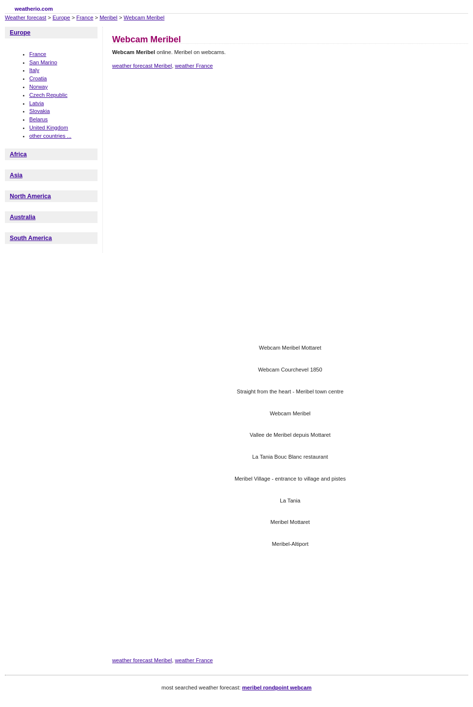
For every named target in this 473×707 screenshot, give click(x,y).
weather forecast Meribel (142, 66)
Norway (38, 87)
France (85, 17)
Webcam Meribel (144, 17)
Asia (16, 175)
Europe (61, 17)
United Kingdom (48, 127)
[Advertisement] (164, 137)
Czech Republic (48, 95)
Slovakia (39, 111)
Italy (34, 70)
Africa (18, 154)
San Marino (43, 62)
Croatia (38, 78)
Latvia (36, 103)
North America (30, 196)
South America (31, 238)
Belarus (38, 119)
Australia (23, 217)
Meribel (108, 17)
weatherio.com (34, 9)
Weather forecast (25, 17)
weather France (194, 66)
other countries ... (50, 136)
